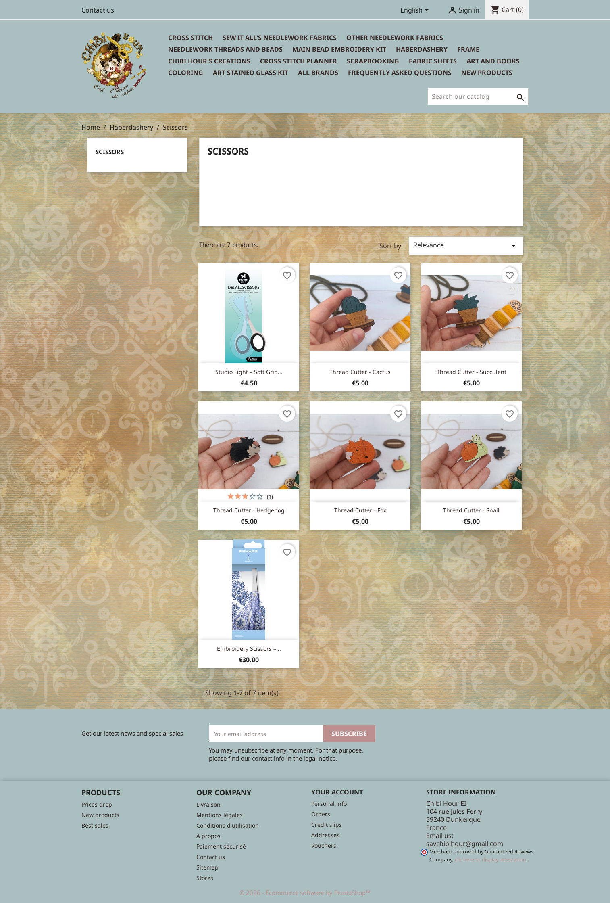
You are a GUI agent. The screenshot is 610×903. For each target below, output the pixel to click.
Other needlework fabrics (394, 37)
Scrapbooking (373, 60)
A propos (208, 836)
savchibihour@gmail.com (464, 843)
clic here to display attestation (490, 859)
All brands (318, 72)
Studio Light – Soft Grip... (249, 372)
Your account (337, 792)
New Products (486, 72)
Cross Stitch (190, 37)
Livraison (208, 804)
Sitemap (207, 867)
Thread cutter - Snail (471, 510)
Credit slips (326, 824)
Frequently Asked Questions (400, 72)
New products (100, 815)
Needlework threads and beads (225, 49)
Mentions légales (219, 815)
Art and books (493, 60)
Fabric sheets (433, 60)
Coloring (185, 72)
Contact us (97, 10)
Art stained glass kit (250, 72)
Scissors (110, 152)
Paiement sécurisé (221, 846)
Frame (468, 49)
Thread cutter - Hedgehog (249, 510)
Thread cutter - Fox (360, 510)
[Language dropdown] (415, 11)
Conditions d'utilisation (227, 825)
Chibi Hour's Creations (209, 60)
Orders (320, 814)
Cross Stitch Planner (298, 60)
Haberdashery (422, 49)
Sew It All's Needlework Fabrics (280, 37)
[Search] (478, 96)
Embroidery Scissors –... (249, 648)
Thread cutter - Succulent (471, 372)
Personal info (329, 803)
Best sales (94, 825)
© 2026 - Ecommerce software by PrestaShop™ (305, 892)
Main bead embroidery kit (339, 49)
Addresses (325, 835)
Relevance (465, 245)
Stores (204, 878)
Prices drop (96, 804)
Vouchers (323, 845)
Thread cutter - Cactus (360, 372)
